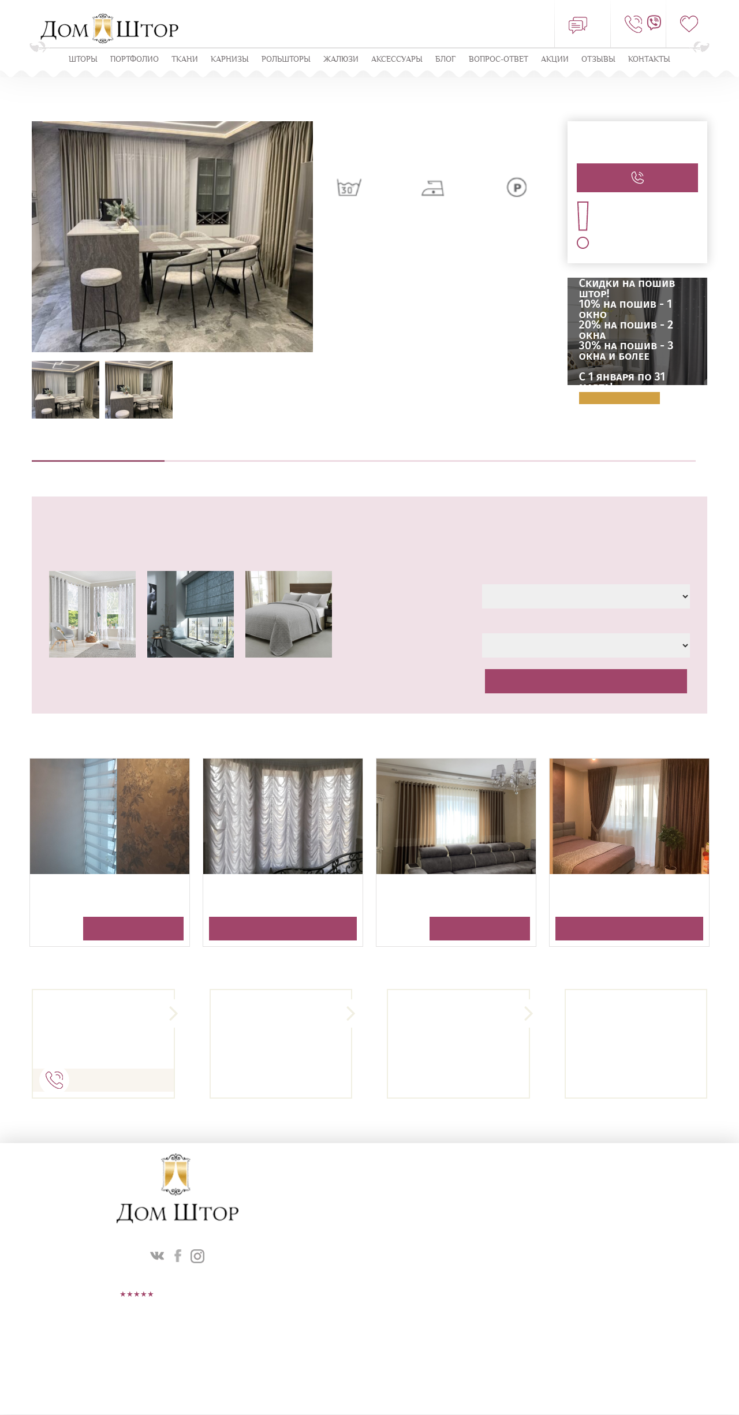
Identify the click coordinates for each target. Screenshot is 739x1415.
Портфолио (134, 59)
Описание (98, 454)
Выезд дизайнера (231, 454)
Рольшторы (286, 59)
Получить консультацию (133, 929)
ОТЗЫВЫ (598, 59)
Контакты (649, 59)
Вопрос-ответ (498, 59)
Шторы (83, 59)
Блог (445, 59)
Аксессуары (397, 59)
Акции (555, 59)
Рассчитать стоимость (586, 682)
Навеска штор (496, 454)
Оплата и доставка (629, 454)
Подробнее (619, 399)
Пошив (363, 454)
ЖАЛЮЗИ (341, 59)
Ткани (184, 59)
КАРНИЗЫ (230, 59)
